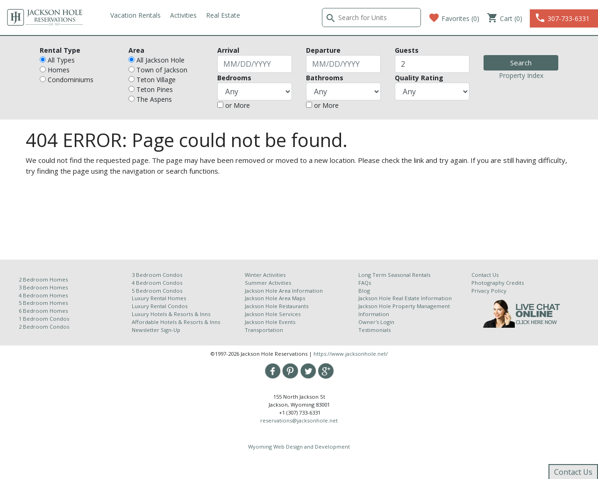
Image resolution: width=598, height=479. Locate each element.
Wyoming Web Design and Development (299, 446)
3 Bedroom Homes (43, 287)
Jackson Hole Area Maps (275, 298)
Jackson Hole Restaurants (276, 306)
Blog (364, 290)
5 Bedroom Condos (157, 290)
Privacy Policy (488, 290)
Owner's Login (376, 321)
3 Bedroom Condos (157, 274)
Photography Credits (497, 282)
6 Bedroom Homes (44, 310)
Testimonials (374, 329)
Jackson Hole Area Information (284, 290)
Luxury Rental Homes (159, 298)
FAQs (364, 282)
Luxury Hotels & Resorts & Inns (171, 313)
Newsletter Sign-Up (156, 329)
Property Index (521, 75)
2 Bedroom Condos (44, 326)
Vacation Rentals (135, 15)
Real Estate (223, 15)
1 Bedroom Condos (44, 318)
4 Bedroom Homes (43, 295)
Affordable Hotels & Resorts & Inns (176, 321)
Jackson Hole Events (270, 321)
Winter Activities (265, 274)
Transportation (264, 329)
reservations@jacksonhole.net (299, 420)
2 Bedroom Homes (43, 279)
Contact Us (484, 274)
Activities (183, 15)
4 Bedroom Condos (157, 282)
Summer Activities (268, 282)
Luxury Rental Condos (159, 306)
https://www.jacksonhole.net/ (350, 353)
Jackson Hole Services (272, 313)
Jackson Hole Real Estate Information (405, 298)
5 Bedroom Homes (43, 302)
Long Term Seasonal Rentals (394, 274)
